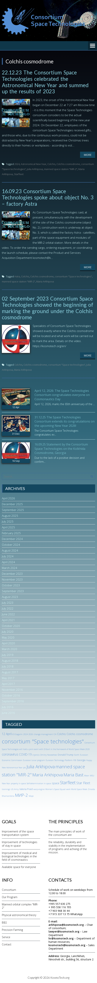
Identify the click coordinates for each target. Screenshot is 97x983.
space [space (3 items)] (55, 783)
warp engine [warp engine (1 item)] (39, 789)
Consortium (9, 890)
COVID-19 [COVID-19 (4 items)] (25, 754)
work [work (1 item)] (68, 789)
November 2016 (12, 689)
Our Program (9, 897)
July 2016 (7, 707)
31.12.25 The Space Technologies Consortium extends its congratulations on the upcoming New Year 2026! (65, 421)
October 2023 (11, 585)
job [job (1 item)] (24, 767)
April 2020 (8, 643)
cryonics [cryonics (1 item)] (36, 755)
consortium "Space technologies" (73, 276)
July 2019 (7, 655)
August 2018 (10, 660)
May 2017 (8, 678)
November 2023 (12, 579)
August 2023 (10, 597)
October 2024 (11, 544)
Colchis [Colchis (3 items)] (61, 734)
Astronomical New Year (33, 164)
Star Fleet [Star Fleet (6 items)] (83, 783)
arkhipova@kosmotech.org (66, 925)
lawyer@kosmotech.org (63, 931)
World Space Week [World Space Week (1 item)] (79, 789)
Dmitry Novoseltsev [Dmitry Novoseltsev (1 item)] (48, 755)
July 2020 (7, 631)
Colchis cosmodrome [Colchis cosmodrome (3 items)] (80, 734)
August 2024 (10, 550)
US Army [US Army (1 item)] (15, 789)
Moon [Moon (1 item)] (86, 775)
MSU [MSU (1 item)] (92, 775)
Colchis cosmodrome (68, 164)
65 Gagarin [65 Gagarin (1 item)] (17, 734)
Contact (6, 944)
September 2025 (13, 510)
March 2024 (9, 568)
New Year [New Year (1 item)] (6, 783)
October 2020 (11, 626)
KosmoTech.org (59, 977)
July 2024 (7, 556)
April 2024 (8, 562)
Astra (17, 276)
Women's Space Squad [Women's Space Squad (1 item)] (55, 789)
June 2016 (8, 713)
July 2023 (7, 602)
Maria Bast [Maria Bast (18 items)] (73, 775)
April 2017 (8, 684)
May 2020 (8, 637)
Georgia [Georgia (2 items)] (81, 760)
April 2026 (8, 498)
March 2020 (9, 649)
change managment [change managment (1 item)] (43, 734)
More (87, 155)
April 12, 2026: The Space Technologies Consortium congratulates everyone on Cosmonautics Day (62, 395)
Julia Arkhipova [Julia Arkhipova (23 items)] (40, 766)
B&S (4, 922)
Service (6, 937)
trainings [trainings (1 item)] (6, 789)
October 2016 (11, 695)
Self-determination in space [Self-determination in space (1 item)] (39, 783)
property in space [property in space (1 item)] (18, 783)
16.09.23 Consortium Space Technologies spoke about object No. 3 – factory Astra (47, 197)
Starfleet (19, 174)
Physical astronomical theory (19, 915)
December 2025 (12, 504)
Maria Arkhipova (45, 281)
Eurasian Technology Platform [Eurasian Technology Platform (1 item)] (59, 760)
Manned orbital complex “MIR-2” (20, 906)
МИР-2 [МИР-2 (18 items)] (21, 795)
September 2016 (13, 701)
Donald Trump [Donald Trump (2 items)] (65, 754)
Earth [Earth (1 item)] (76, 755)
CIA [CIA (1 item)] (55, 734)
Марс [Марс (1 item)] (31, 796)
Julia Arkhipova (35, 169)
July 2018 (7, 666)
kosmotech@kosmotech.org (66, 945)
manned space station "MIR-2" (60, 169)
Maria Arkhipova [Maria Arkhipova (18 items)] (47, 775)
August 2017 (10, 672)
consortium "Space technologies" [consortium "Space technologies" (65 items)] (43, 741)
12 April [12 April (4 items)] (7, 734)
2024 (17, 164)
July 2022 (7, 608)
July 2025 (7, 521)
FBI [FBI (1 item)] (74, 760)
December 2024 (12, 539)
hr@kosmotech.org (60, 938)
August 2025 (10, 515)
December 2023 (12, 573)
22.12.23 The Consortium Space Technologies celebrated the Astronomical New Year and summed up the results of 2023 (45, 81)
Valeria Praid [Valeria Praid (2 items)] (26, 789)
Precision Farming (12, 930)
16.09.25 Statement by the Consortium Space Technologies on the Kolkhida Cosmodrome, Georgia (61, 448)
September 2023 (13, 591)
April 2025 (8, 527)
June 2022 (8, 614)
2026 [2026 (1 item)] (31, 734)
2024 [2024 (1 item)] (25, 734)
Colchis (51, 164)
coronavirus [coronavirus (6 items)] (10, 754)
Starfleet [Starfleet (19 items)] (68, 783)
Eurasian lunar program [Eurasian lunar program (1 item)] (34, 760)
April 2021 (8, 620)
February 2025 (11, 533)
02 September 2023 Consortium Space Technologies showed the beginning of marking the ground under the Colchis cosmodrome (47, 308)
